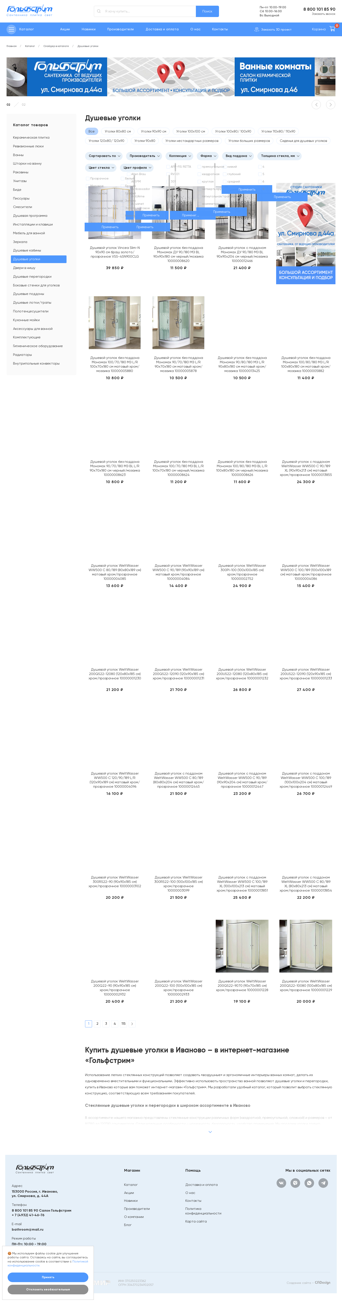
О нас (195, 29)
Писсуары (21, 198)
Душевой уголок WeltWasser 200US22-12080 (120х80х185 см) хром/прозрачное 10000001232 (242, 673)
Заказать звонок (323, 13)
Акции (65, 29)
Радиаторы (22, 355)
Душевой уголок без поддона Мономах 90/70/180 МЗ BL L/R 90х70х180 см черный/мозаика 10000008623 (115, 468)
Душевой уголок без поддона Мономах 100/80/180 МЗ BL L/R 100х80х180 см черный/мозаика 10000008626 (242, 468)
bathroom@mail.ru (27, 1229)
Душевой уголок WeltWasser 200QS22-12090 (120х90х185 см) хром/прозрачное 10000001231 (178, 673)
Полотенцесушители (30, 311)
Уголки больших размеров (249, 141)
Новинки (89, 29)
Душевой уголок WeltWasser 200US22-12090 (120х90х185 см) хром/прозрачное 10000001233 (306, 673)
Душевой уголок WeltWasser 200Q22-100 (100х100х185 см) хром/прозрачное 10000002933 (178, 987)
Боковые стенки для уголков (36, 285)
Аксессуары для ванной (33, 329)
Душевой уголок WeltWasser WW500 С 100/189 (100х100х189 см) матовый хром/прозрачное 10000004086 (306, 572)
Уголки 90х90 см (153, 131)
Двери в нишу (24, 268)
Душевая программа (30, 216)
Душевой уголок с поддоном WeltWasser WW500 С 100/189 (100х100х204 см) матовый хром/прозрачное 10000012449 (306, 780)
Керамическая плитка (31, 137)
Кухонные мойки (26, 320)
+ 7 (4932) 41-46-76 (28, 1215)
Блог (128, 1225)
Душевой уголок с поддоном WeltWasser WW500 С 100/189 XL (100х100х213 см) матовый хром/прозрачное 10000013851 (242, 883)
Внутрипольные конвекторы (36, 363)
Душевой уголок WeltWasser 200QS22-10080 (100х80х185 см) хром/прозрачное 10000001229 (306, 985)
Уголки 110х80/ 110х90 (278, 131)
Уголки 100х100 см (190, 131)
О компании (134, 1217)
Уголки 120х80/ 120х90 (106, 141)
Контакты (220, 29)
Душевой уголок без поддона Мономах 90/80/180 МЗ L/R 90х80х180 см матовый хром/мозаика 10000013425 (242, 364)
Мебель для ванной (29, 233)
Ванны (18, 155)
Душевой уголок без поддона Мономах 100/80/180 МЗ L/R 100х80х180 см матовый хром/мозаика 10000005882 (305, 364)
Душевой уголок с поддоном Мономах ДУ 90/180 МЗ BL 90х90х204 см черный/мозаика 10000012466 (242, 254)
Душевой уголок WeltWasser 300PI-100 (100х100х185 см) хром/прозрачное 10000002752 (242, 572)
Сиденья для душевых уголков (303, 141)
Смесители (22, 207)
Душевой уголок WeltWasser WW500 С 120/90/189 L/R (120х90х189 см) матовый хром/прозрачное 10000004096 (115, 780)
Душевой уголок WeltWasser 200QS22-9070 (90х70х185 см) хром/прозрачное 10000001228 (242, 985)
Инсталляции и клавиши (33, 224)
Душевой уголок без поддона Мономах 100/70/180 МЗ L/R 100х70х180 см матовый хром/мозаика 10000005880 (114, 364)
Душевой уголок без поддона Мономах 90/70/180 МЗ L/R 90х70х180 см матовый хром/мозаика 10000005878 (178, 364)
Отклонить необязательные (48, 1289)
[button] (316, 104)
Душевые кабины (27, 250)
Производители (120, 29)
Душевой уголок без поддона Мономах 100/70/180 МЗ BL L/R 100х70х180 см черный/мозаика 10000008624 (178, 468)
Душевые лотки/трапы (32, 302)
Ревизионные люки (28, 146)
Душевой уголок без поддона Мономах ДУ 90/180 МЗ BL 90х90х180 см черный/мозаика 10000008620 (178, 254)
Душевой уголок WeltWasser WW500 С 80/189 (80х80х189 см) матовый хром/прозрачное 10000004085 (115, 572)
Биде (17, 190)
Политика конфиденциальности (203, 1211)
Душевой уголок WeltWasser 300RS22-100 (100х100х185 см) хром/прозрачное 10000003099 (178, 883)
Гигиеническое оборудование (38, 346)
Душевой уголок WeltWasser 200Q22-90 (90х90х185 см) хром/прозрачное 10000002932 (115, 987)
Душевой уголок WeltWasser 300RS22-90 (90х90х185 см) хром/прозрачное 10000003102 (115, 881)
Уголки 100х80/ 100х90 (233, 131)
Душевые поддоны (28, 294)
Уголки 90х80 (144, 141)
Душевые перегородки (32, 276)
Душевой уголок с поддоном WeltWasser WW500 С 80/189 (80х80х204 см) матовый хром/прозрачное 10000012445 (178, 780)
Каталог (131, 1185)
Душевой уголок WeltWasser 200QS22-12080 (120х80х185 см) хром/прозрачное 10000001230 (115, 673)
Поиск (207, 11)
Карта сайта (196, 1221)
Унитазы (20, 181)
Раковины (20, 172)
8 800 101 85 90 (319, 9)
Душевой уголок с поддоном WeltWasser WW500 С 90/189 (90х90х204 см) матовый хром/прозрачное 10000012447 (242, 780)
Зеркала (20, 242)
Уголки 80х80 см (118, 131)
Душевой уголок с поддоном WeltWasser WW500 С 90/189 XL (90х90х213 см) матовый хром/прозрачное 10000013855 (306, 468)
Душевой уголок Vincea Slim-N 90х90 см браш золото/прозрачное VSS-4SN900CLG (115, 252)
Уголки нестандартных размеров (191, 141)
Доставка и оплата (162, 29)
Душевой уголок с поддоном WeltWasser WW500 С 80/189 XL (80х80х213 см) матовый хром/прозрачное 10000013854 (306, 883)
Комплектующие (27, 337)
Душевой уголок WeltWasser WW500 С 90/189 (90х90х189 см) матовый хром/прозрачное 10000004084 (178, 572)
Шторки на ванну (27, 163)
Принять (48, 1277)
